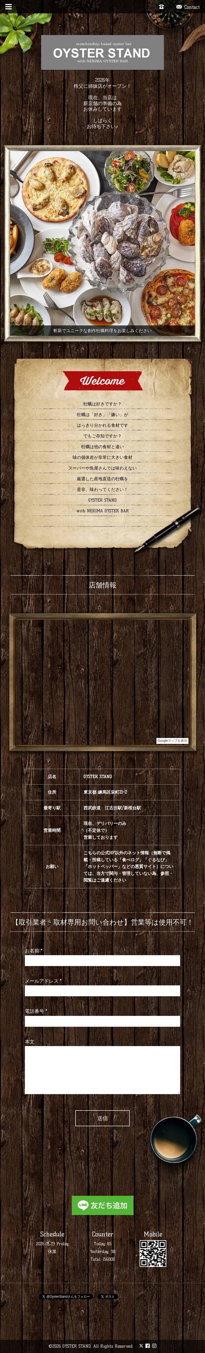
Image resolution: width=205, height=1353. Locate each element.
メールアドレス (43, 981)
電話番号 (36, 1011)
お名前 (33, 951)
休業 (52, 1251)
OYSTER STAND (76, 1346)
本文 (29, 1042)
